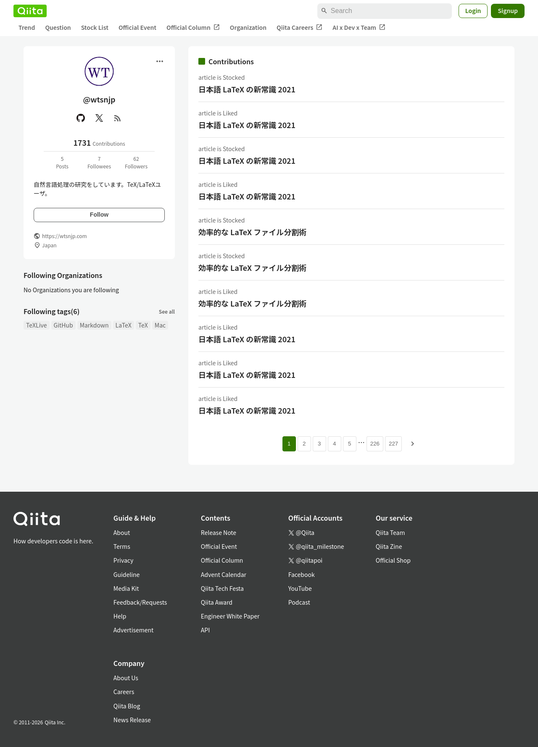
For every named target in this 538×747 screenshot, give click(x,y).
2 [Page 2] (304, 443)
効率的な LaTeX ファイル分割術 (252, 231)
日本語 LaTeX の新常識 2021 (246, 89)
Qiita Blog (126, 706)
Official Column (193, 27)
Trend (26, 27)
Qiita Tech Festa (222, 588)
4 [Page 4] (334, 443)
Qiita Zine (389, 546)
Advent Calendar (223, 574)
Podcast (299, 602)
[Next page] (412, 443)
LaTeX (124, 325)
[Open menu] (159, 61)
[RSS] (117, 118)
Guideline (126, 574)
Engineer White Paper (230, 616)
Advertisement (133, 630)
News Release (132, 720)
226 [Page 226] (375, 443)
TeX (143, 325)
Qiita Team (390, 532)
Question (58, 27)
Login (473, 10)
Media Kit (126, 588)
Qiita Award (216, 602)
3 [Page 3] (319, 443)
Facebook (301, 574)
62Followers (136, 162)
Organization (248, 27)
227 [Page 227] (393, 443)
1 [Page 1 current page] (288, 443)
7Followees (99, 162)
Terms (121, 546)
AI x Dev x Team (358, 27)
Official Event (137, 27)
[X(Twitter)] (99, 118)
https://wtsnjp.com (64, 235)
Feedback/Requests (140, 602)
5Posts (62, 162)
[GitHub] (80, 118)
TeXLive (36, 325)
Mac (160, 325)
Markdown (94, 325)
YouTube (300, 588)
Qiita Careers (299, 27)
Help (120, 616)
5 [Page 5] (349, 443)
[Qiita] (30, 11)
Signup (508, 10)
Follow (99, 214)
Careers (123, 691)
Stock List (94, 27)
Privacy (123, 560)
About (121, 532)
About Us (125, 678)
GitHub (63, 325)
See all (167, 311)
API (205, 630)
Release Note (218, 532)
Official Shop (393, 560)
